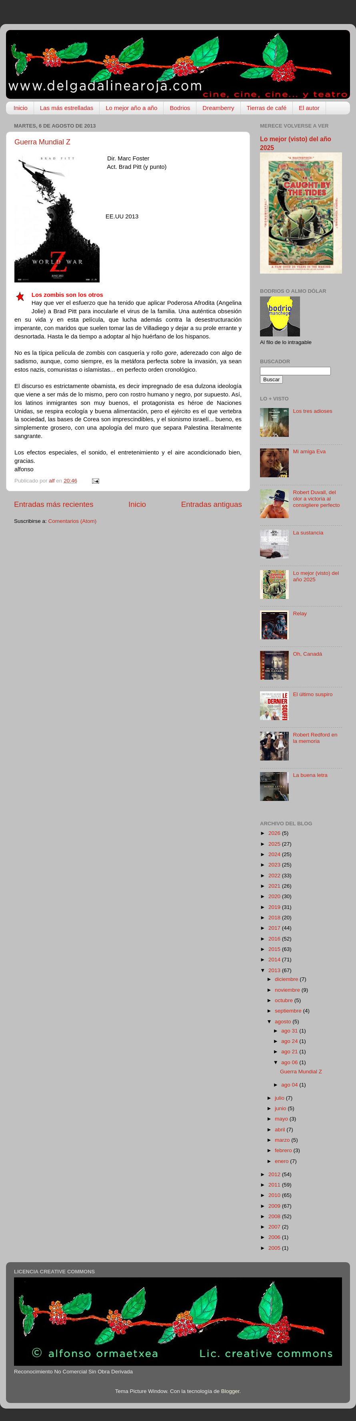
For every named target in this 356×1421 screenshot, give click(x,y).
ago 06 (290, 1062)
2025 (275, 844)
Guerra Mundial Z (42, 142)
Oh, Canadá (307, 654)
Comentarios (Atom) (72, 521)
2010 (275, 1195)
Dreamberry (218, 107)
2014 (275, 960)
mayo (282, 1119)
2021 (275, 886)
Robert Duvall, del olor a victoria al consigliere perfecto (316, 498)
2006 (275, 1237)
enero (282, 1161)
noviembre (288, 990)
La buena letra (310, 775)
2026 (275, 833)
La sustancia (308, 533)
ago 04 (290, 1085)
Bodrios (180, 107)
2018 (275, 918)
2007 (275, 1227)
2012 (275, 1174)
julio (280, 1098)
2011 (275, 1185)
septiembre (289, 1011)
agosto (283, 1022)
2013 (275, 970)
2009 (275, 1206)
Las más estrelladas (66, 107)
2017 (275, 928)
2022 (275, 876)
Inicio (21, 107)
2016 (275, 939)
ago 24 (290, 1041)
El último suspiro (312, 694)
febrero (284, 1150)
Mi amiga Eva (309, 451)
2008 (275, 1216)
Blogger (230, 1391)
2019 (275, 907)
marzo (283, 1140)
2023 (275, 865)
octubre (284, 1000)
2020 (275, 896)
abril (280, 1130)
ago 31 (290, 1031)
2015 (275, 949)
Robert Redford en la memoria (315, 738)
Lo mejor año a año (131, 107)
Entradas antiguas (211, 504)
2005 (275, 1248)
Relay (300, 613)
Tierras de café (267, 107)
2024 (275, 854)
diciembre (287, 979)
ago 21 (290, 1052)
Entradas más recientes (53, 504)
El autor (309, 107)
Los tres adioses (312, 411)
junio (281, 1108)
